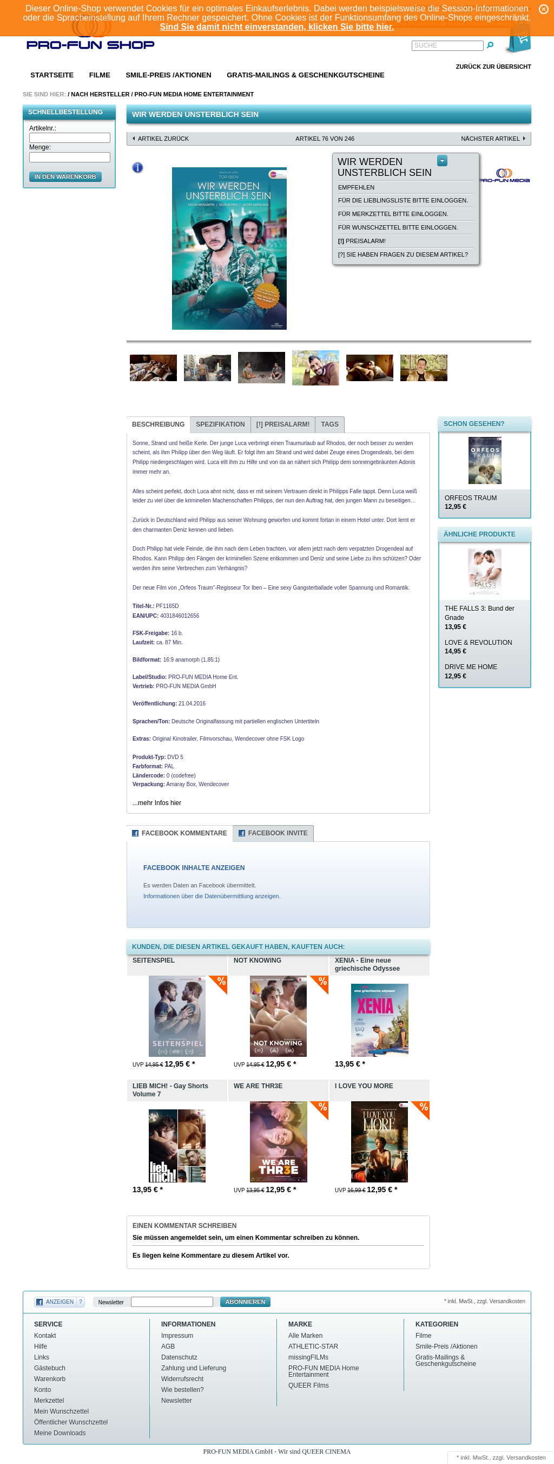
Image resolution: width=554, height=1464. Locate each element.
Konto (42, 1390)
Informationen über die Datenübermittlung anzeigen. (212, 896)
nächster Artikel (490, 138)
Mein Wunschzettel (61, 1411)
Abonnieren (246, 1301)
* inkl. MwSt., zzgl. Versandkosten (484, 1301)
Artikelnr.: (42, 128)
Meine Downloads (59, 1433)
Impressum (177, 1335)
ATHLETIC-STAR (313, 1346)
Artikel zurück (163, 138)
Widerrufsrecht (182, 1379)
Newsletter (111, 1302)
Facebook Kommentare (184, 833)
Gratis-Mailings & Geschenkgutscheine (306, 75)
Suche (425, 45)
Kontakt (45, 1335)
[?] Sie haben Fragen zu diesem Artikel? (403, 254)
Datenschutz (179, 1357)
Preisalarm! (362, 241)
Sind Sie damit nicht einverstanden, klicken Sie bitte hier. (277, 26)
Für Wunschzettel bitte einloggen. (398, 227)
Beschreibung (158, 424)
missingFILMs (308, 1357)
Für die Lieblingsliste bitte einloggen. (403, 200)
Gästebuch (49, 1368)
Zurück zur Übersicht (493, 66)
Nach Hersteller (100, 94)
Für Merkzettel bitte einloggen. (393, 214)
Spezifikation (220, 424)
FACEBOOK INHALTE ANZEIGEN (194, 868)
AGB (168, 1346)
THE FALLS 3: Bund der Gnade (480, 618)
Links (41, 1357)
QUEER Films (308, 1385)
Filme (99, 75)
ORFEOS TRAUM (471, 502)
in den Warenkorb (65, 176)
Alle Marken (305, 1335)
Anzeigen (60, 1302)
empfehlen (356, 187)
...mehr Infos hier (157, 803)
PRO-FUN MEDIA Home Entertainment (194, 94)
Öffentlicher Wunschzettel (71, 1422)
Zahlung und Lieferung (193, 1368)
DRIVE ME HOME (471, 671)
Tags (329, 424)
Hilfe (40, 1346)
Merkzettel (49, 1400)
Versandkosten (526, 1457)
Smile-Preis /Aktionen (168, 75)
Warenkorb (49, 1379)
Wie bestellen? (182, 1390)
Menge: (40, 147)
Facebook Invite (278, 833)
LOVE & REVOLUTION (478, 647)
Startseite (52, 75)
